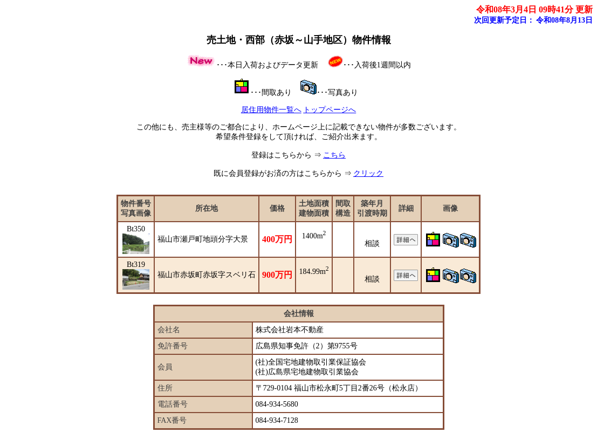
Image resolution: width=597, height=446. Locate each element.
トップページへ (329, 110)
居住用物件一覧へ (271, 110)
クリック (368, 173)
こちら (334, 155)
